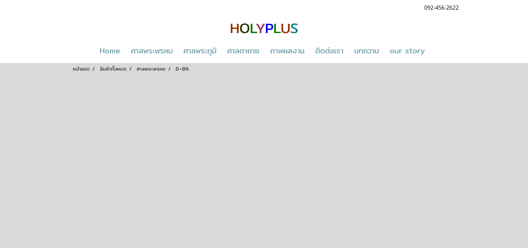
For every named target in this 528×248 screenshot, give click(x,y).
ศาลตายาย (243, 50)
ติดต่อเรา (329, 50)
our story (407, 50)
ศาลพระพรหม (152, 50)
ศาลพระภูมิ (200, 50)
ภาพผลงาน (287, 50)
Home (110, 50)
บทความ (366, 50)
